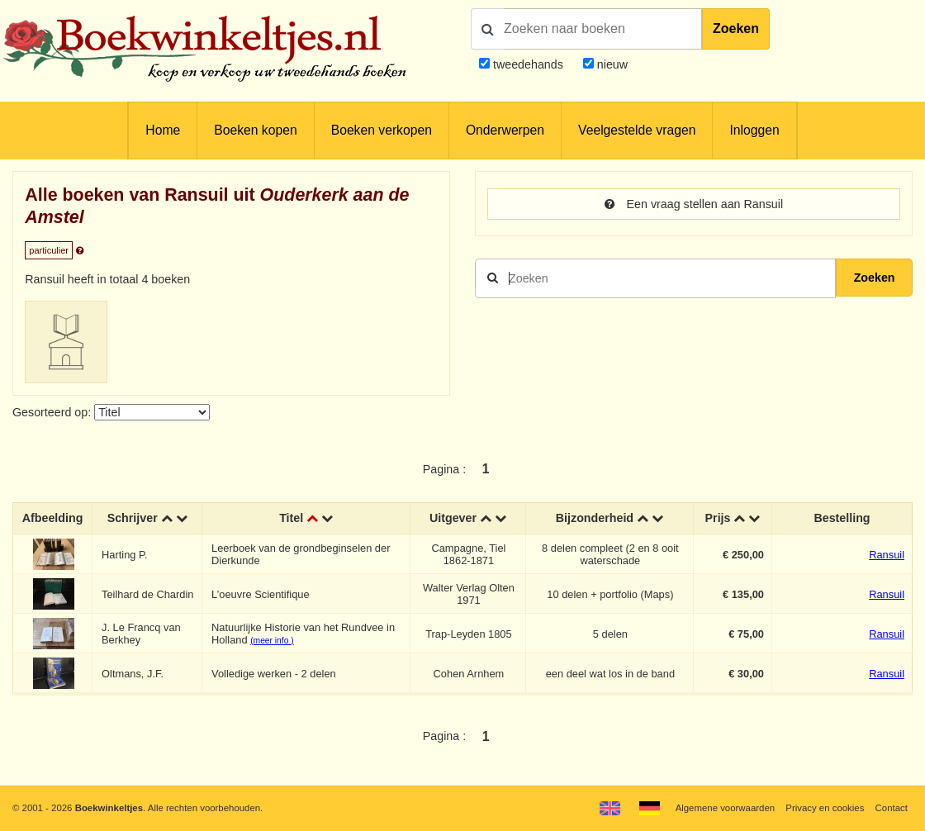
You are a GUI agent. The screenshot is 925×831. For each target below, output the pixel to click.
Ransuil (886, 554)
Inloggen (754, 130)
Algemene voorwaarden (725, 808)
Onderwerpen (505, 130)
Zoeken (736, 28)
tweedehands (528, 64)
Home (162, 130)
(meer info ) (271, 640)
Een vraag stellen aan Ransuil (694, 204)
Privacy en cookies (824, 808)
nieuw (611, 64)
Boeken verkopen (381, 130)
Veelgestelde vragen (636, 130)
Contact (891, 808)
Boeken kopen (255, 130)
